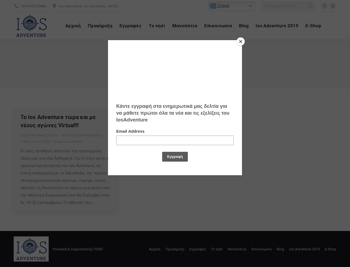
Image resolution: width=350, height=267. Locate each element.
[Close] (241, 41)
